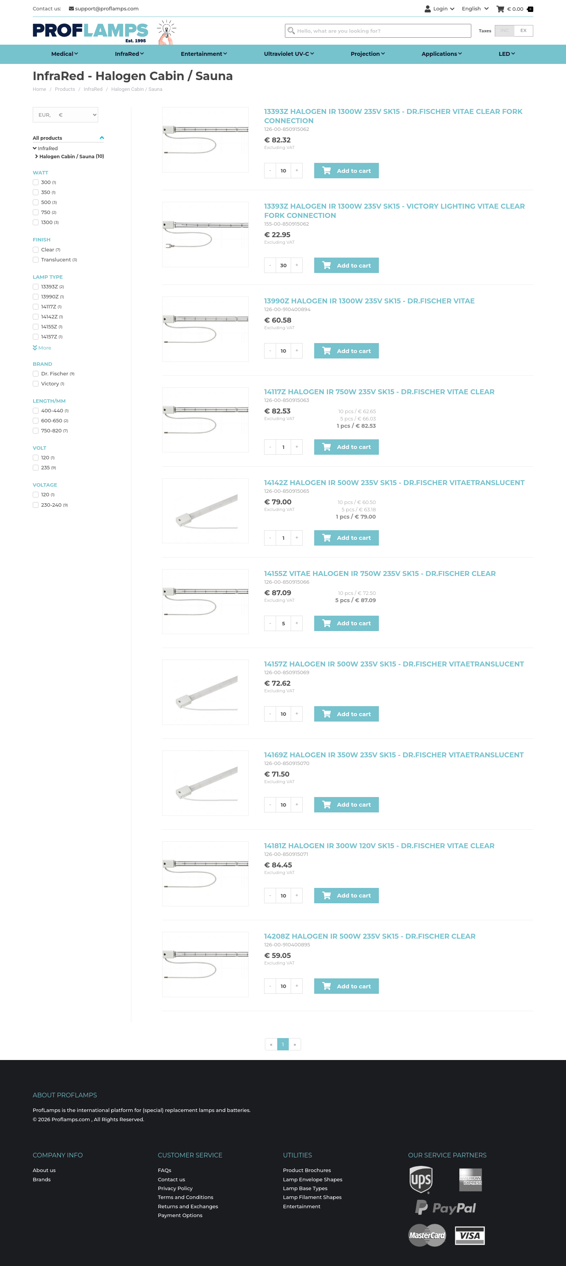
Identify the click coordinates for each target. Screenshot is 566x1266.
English (475, 8)
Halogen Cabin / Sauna (136, 89)
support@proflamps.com (104, 8)
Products (65, 89)
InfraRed (93, 89)
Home (39, 89)
